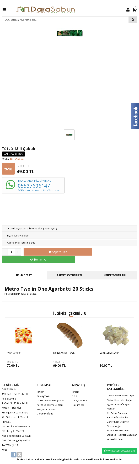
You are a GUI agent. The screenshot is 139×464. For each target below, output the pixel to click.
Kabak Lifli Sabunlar (118, 409)
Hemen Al (109, 252)
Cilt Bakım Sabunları (118, 405)
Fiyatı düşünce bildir (18, 235)
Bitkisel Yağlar (114, 418)
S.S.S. (75, 388)
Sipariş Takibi (44, 388)
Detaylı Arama (80, 393)
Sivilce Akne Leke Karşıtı (120, 392)
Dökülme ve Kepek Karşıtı (121, 388)
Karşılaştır (50, 228)
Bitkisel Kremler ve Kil (119, 422)
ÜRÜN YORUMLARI (115, 267)
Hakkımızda (78, 397)
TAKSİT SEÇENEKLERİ (69, 267)
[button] (68, 309)
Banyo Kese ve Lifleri (118, 414)
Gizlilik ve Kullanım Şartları (51, 393)
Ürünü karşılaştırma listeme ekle (24, 228)
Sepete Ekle (51, 252)
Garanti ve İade (45, 405)
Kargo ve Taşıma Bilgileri (50, 397)
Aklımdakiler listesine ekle (21, 242)
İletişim (41, 384)
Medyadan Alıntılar (47, 401)
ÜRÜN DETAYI (24, 267)
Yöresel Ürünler (115, 435)
